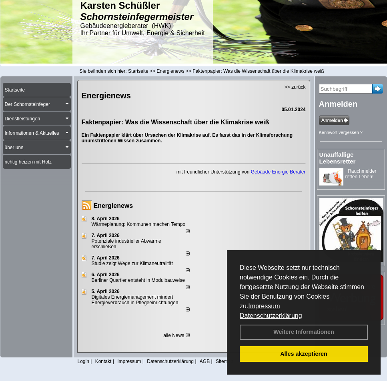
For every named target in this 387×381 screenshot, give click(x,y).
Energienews (113, 205)
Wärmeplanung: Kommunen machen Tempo (139, 224)
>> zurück (295, 87)
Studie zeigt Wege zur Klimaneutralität (132, 263)
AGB (205, 361)
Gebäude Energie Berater (278, 172)
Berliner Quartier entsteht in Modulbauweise (138, 280)
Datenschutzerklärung (271, 315)
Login (83, 361)
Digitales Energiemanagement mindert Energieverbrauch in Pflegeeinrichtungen (135, 299)
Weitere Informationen (303, 332)
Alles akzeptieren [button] (303, 354)
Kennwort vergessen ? (341, 132)
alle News (176, 335)
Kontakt (103, 361)
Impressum (264, 306)
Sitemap (224, 361)
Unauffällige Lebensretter (337, 158)
